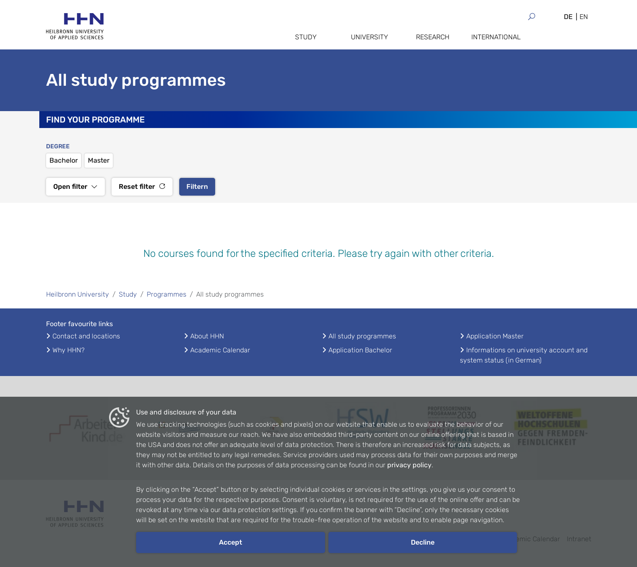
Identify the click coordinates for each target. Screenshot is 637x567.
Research (432, 37)
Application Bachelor (360, 350)
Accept (230, 542)
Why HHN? (68, 350)
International (496, 37)
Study (306, 37)
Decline (423, 542)
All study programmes (362, 336)
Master (98, 160)
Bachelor (63, 160)
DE (568, 17)
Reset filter (142, 187)
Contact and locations (86, 336)
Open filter (75, 187)
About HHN (207, 336)
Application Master (495, 336)
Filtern (197, 187)
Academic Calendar (220, 350)
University (369, 37)
